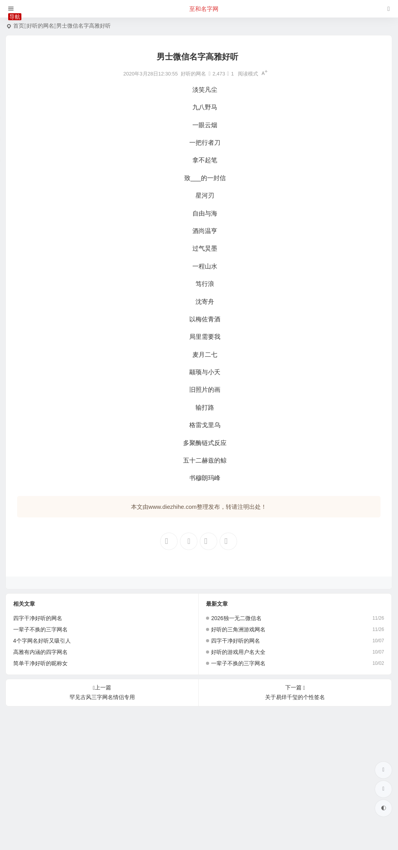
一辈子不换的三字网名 (40, 629)
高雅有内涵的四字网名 (40, 652)
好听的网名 (40, 26)
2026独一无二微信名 (236, 618)
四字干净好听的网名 (37, 618)
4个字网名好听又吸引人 (42, 641)
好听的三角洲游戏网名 (238, 629)
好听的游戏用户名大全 (238, 652)
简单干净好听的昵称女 (40, 663)
